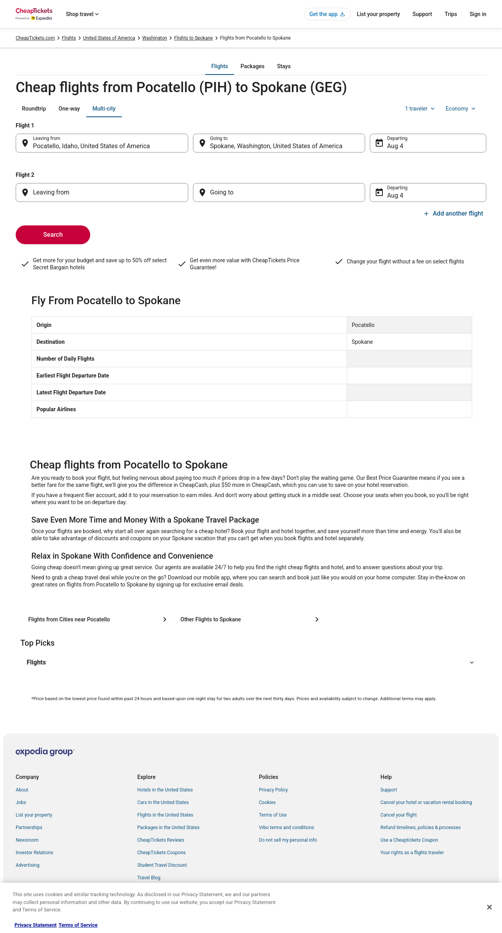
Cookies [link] (267, 802)
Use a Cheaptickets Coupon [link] (409, 840)
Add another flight (453, 213)
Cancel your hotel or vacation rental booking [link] (426, 802)
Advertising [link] (27, 865)
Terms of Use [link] (273, 815)
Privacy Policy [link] (273, 790)
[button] (251, 662)
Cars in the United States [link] (163, 802)
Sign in (477, 14)
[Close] (489, 907)
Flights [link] (69, 38)
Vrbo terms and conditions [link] (286, 827)
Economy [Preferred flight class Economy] (461, 108)
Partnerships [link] (29, 827)
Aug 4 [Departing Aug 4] (395, 146)
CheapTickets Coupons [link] (161, 852)
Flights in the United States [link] (165, 815)
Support (422, 14)
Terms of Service (77, 925)
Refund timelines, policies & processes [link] (420, 827)
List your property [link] (34, 815)
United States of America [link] (109, 38)
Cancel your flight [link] (398, 815)
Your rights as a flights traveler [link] (412, 852)
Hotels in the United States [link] (165, 790)
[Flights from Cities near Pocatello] (99, 619)
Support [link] (388, 790)
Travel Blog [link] (148, 877)
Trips (451, 14)
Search (53, 234)
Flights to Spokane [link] (193, 38)
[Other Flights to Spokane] (251, 619)
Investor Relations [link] (34, 852)
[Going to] (279, 192)
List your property (378, 14)
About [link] (22, 790)
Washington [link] (154, 38)
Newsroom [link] (27, 840)
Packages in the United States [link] (168, 827)
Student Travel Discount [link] (162, 865)
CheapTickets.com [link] (35, 38)
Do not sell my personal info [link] (288, 840)
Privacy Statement (35, 925)
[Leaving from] (102, 192)
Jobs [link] (21, 802)
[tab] (219, 66)
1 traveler (421, 108)
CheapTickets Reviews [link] (160, 840)
